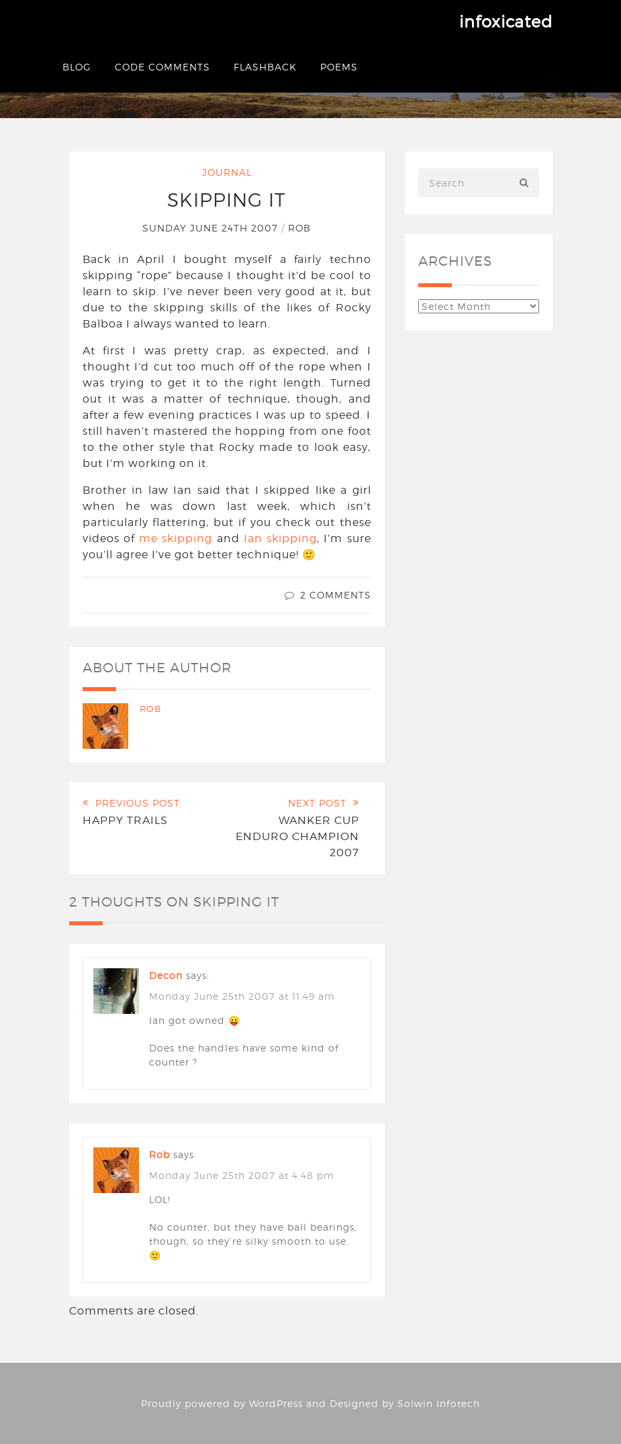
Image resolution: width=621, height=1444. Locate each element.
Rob (299, 228)
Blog (76, 66)
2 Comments (335, 595)
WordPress (276, 1403)
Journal (227, 172)
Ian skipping (280, 538)
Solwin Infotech (438, 1403)
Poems (339, 66)
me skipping (175, 538)
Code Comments (162, 66)
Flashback (265, 66)
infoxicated (506, 22)
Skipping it (226, 200)
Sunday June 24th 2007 (211, 228)
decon (166, 975)
